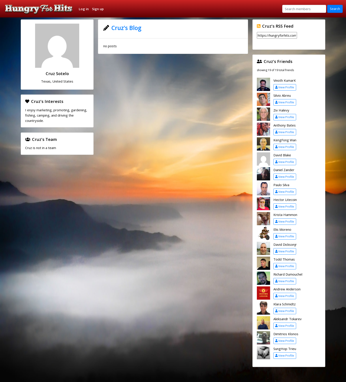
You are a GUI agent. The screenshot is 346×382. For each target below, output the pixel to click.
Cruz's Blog (126, 28)
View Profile (284, 87)
